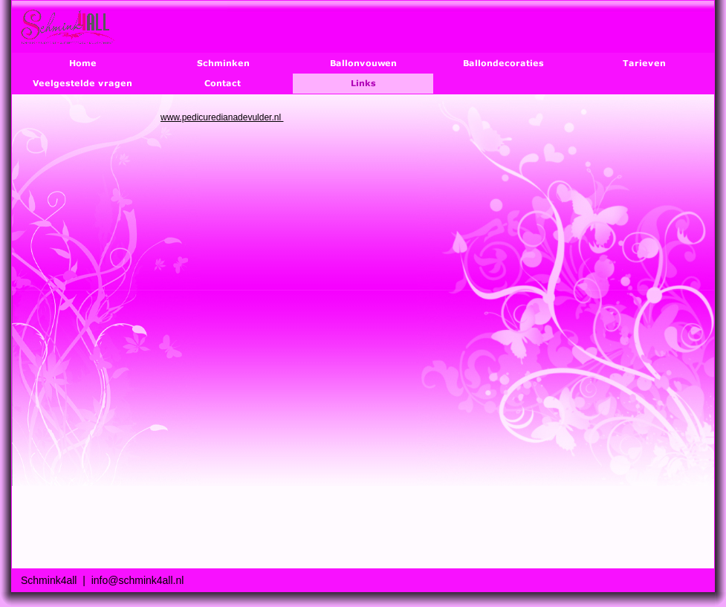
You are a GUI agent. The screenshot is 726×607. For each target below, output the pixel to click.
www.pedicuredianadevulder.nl (222, 117)
